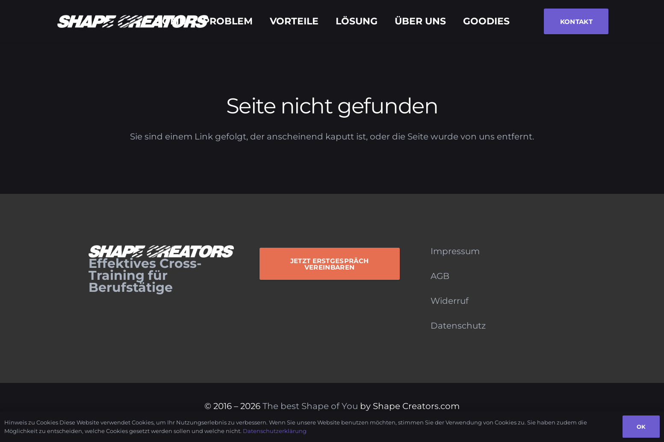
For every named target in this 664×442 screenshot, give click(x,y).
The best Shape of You (310, 406)
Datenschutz (458, 325)
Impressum (455, 251)
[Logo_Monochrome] (132, 21)
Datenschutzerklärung (275, 430)
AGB (440, 276)
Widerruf (450, 301)
